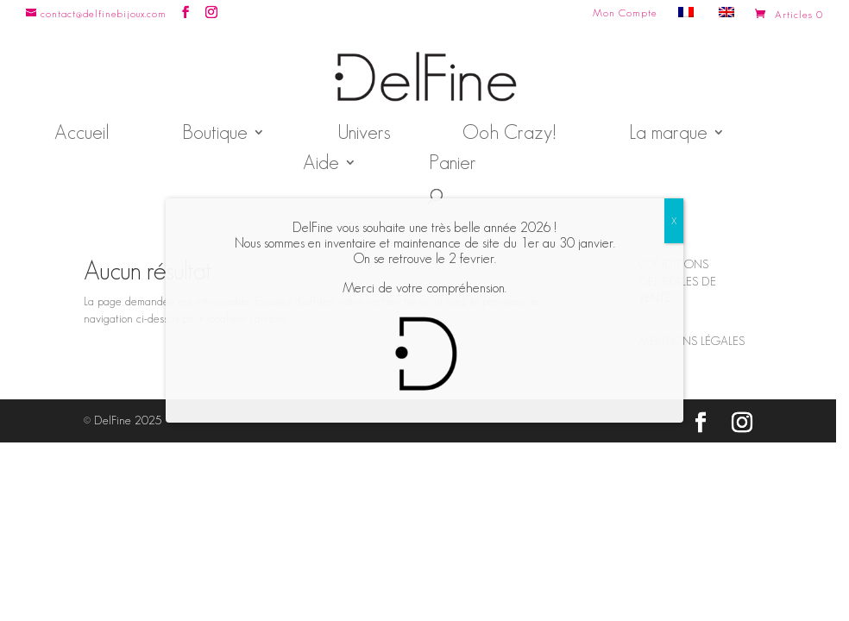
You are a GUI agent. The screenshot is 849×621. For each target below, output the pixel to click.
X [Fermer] (673, 220)
